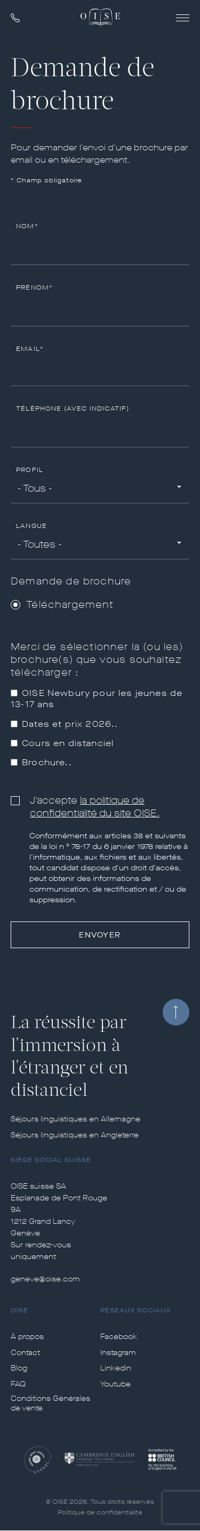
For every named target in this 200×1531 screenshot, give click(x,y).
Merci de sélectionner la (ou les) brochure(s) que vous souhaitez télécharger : (97, 660)
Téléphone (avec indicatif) (72, 409)
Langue (31, 526)
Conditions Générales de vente (50, 1404)
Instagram (118, 1353)
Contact (25, 1353)
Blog (19, 1368)
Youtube (115, 1384)
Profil (29, 470)
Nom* (27, 226)
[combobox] (100, 489)
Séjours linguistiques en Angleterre (75, 1135)
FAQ (18, 1384)
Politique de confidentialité (100, 1512)
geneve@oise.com (45, 1279)
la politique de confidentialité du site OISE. (94, 807)
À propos (27, 1337)
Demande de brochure (71, 581)
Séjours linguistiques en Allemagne (75, 1119)
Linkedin (115, 1368)
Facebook (118, 1337)
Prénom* (34, 288)
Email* (30, 349)
